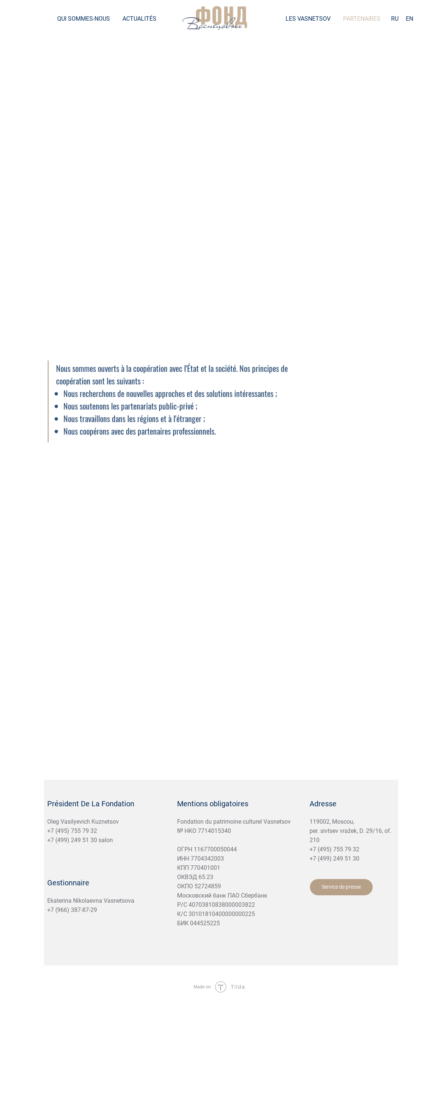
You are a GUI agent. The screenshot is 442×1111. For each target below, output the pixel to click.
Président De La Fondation (90, 803)
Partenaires (361, 18)
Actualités (139, 18)
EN (409, 18)
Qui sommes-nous (83, 18)
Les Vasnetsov (308, 18)
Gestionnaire (68, 882)
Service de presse (341, 887)
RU (394, 18)
